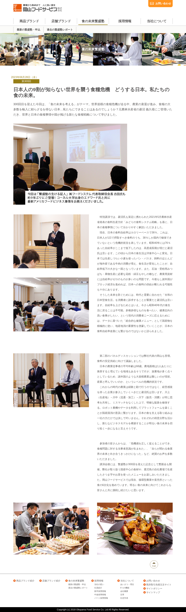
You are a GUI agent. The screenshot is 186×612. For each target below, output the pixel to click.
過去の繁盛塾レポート (78, 588)
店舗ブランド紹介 (49, 580)
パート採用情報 (101, 598)
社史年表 (124, 598)
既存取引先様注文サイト (157, 584)
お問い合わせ (163, 3)
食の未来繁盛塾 (74, 580)
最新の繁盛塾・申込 (77, 584)
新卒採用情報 (100, 591)
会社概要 (124, 591)
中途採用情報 (100, 594)
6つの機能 (124, 588)
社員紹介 (98, 588)
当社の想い (99, 584)
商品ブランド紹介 (23, 580)
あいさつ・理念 (127, 584)
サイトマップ (151, 592)
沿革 (122, 594)
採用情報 (97, 580)
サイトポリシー (152, 588)
